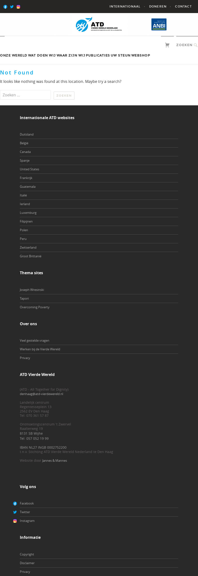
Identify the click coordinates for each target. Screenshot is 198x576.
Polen (24, 230)
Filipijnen (26, 221)
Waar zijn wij (71, 55)
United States (29, 169)
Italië (23, 195)
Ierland (25, 204)
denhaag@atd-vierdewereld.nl (41, 394)
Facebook (27, 503)
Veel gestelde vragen (34, 340)
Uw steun (121, 55)
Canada (25, 152)
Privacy (25, 358)
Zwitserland (28, 247)
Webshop (140, 55)
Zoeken (184, 45)
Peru (23, 239)
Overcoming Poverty (35, 307)
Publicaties (98, 55)
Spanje (24, 160)
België (24, 143)
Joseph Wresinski (32, 290)
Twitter (25, 512)
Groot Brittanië (30, 256)
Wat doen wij (42, 55)
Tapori (24, 298)
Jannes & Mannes (54, 460)
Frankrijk (26, 178)
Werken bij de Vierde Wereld (40, 349)
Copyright (27, 554)
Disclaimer (27, 563)
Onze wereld (13, 55)
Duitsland (27, 134)
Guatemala (28, 186)
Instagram (27, 520)
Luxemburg (28, 212)
